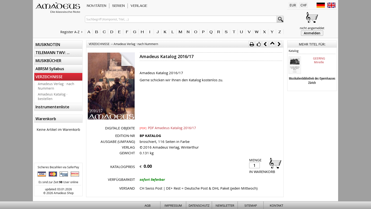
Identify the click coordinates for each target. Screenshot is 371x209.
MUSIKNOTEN (47, 44)
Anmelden (312, 33)
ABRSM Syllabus (49, 68)
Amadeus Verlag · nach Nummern (56, 86)
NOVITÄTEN (96, 6)
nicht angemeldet (312, 28)
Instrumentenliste (52, 106)
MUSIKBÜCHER (48, 60)
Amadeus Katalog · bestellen (52, 96)
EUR (293, 5)
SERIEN (118, 6)
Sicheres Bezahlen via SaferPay (58, 167)
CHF (304, 5)
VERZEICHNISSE (48, 76)
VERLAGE (139, 6)
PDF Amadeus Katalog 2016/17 (168, 128)
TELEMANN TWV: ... (52, 52)
